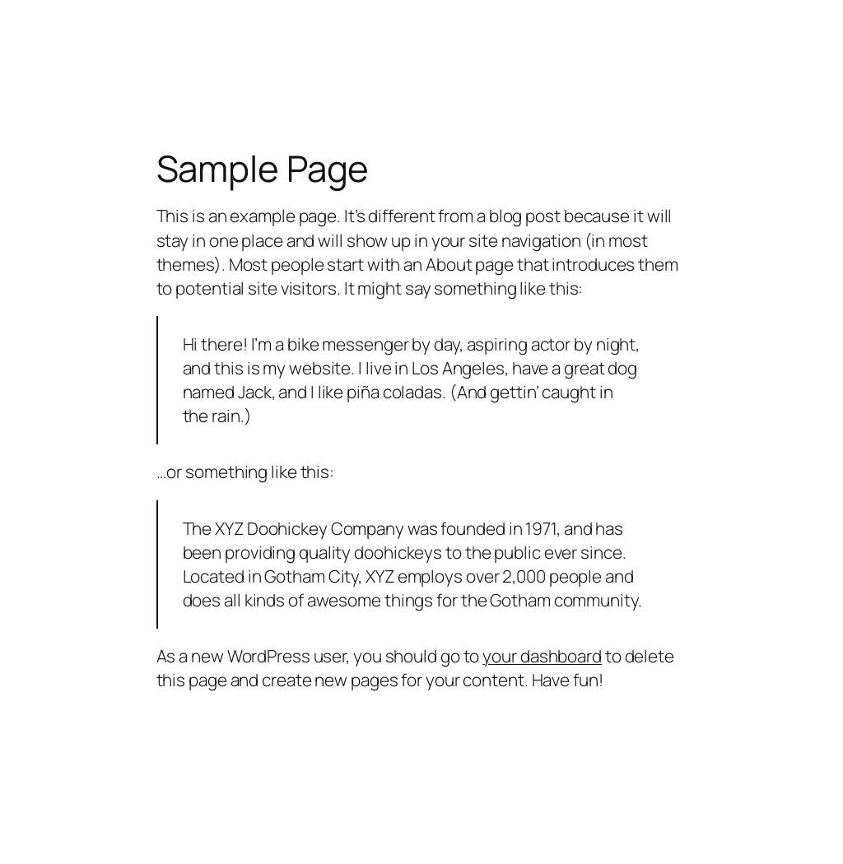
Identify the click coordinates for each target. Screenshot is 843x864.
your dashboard (542, 655)
